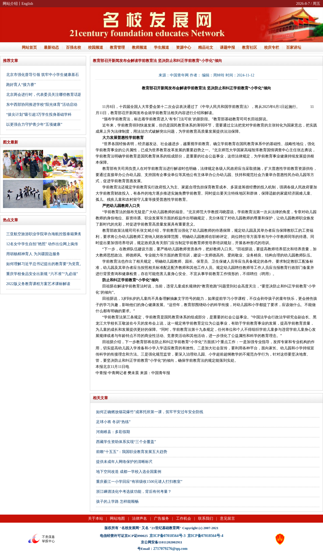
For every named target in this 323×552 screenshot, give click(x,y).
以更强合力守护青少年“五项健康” (34, 124)
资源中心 (183, 47)
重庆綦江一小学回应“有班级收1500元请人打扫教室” (139, 482)
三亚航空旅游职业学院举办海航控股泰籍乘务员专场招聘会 (55, 234)
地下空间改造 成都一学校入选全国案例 (128, 472)
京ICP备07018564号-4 (205, 536)
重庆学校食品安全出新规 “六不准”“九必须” (42, 274)
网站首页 (29, 47)
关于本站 (95, 518)
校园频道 (95, 47)
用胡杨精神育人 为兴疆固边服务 (33, 254)
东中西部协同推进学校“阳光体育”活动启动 (41, 105)
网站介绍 (10, 4)
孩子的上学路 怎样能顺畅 (117, 502)
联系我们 (205, 518)
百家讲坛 (293, 47)
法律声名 (139, 518)
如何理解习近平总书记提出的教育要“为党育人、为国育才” (55, 264)
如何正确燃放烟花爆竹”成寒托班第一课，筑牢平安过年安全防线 (149, 412)
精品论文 (205, 47)
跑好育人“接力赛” (21, 85)
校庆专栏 (271, 47)
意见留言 (227, 518)
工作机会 (183, 518)
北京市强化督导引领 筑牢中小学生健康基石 (42, 75)
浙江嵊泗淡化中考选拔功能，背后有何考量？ (133, 492)
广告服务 (161, 518)
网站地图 (117, 518)
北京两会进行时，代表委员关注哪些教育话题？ (45, 95)
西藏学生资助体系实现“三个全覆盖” (126, 442)
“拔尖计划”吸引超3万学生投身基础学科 (39, 114)
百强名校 (73, 47)
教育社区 (249, 47)
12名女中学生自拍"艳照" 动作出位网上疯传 (42, 244)
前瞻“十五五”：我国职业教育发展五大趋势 (131, 452)
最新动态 (51, 47)
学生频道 (161, 47)
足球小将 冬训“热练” (113, 422)
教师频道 (139, 47)
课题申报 (227, 47)
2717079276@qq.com (170, 549)
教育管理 (117, 47)
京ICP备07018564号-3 (167, 536)
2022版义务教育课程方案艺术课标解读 (38, 284)
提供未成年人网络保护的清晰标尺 (124, 462)
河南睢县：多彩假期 (113, 432)
